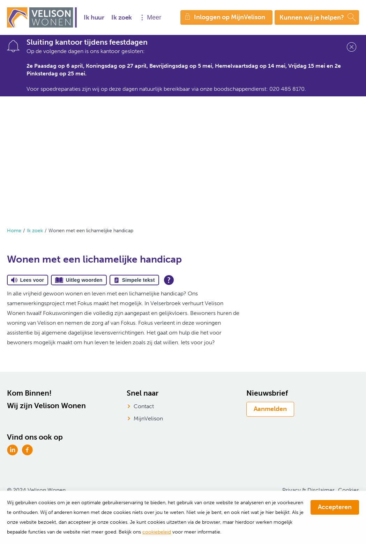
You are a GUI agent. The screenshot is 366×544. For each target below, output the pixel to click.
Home (14, 231)
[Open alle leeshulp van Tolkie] (169, 280)
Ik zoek (121, 17)
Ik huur (94, 17)
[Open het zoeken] (317, 17)
